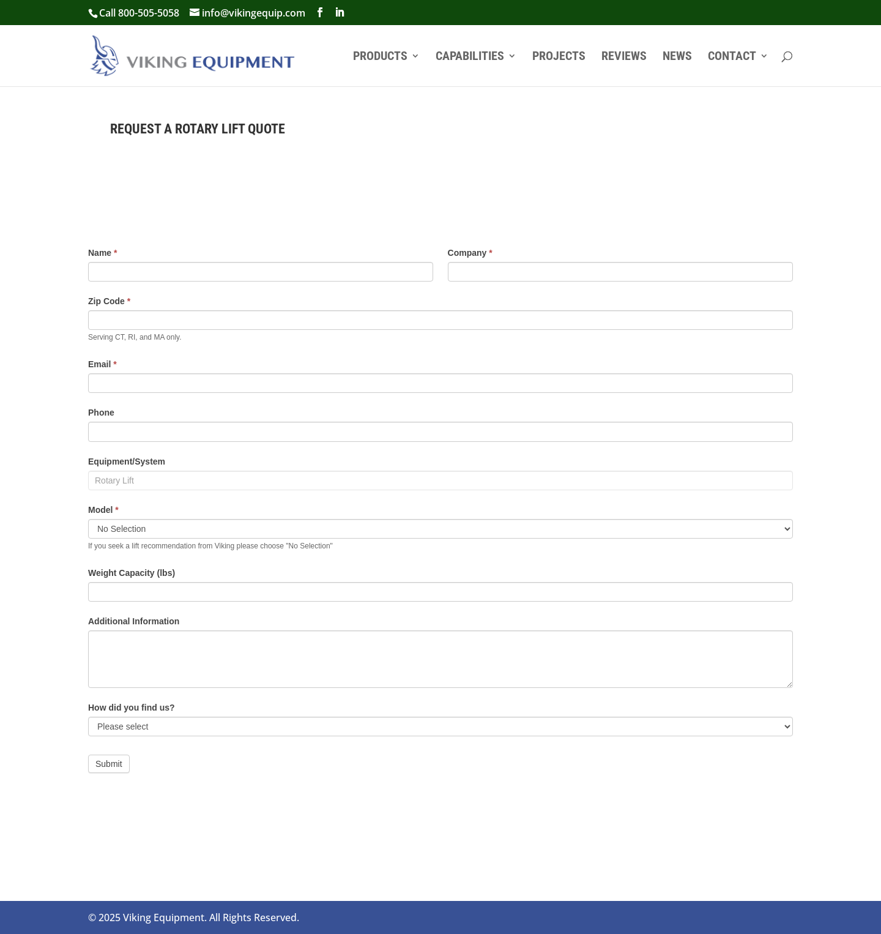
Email (102, 364)
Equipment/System (126, 461)
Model (103, 510)
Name (102, 253)
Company (470, 253)
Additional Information (133, 621)
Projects (558, 57)
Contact (732, 57)
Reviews (624, 57)
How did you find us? (131, 707)
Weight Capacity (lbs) (131, 573)
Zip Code (109, 301)
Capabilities (470, 57)
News (677, 57)
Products (380, 57)
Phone (101, 412)
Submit (108, 764)
